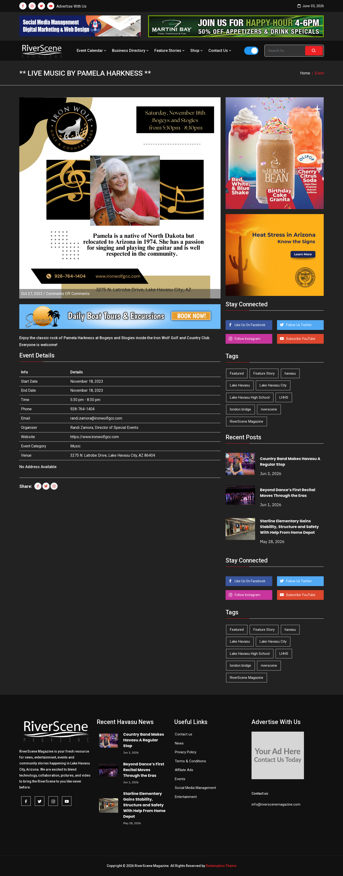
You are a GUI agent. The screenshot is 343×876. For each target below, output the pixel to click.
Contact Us (220, 50)
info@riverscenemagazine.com (276, 804)
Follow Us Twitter (298, 325)
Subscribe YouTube (300, 339)
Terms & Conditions (190, 761)
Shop (197, 50)
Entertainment (186, 797)
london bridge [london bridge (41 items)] (240, 409)
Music (75, 446)
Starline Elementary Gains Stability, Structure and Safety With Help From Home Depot (289, 526)
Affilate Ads (184, 770)
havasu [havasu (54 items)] (290, 373)
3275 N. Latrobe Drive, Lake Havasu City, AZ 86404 (112, 455)
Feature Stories (170, 50)
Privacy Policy (185, 752)
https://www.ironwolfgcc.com (94, 437)
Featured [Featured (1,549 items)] (237, 373)
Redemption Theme (221, 866)
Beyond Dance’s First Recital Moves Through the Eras (287, 492)
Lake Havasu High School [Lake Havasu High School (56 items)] (250, 397)
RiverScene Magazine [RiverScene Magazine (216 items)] (246, 421)
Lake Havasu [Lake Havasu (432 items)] (240, 385)
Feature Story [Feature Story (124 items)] (264, 373)
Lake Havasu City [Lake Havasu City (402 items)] (273, 385)
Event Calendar (92, 50)
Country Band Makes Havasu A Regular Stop (143, 740)
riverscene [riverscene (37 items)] (269, 409)
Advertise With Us (71, 6)
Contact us (183, 734)
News (179, 743)
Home (305, 73)
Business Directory (131, 50)
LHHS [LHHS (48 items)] (283, 397)
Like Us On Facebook (249, 325)
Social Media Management (195, 788)
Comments (68, 293)
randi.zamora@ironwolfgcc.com (96, 418)
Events (180, 779)
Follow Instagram (247, 339)
